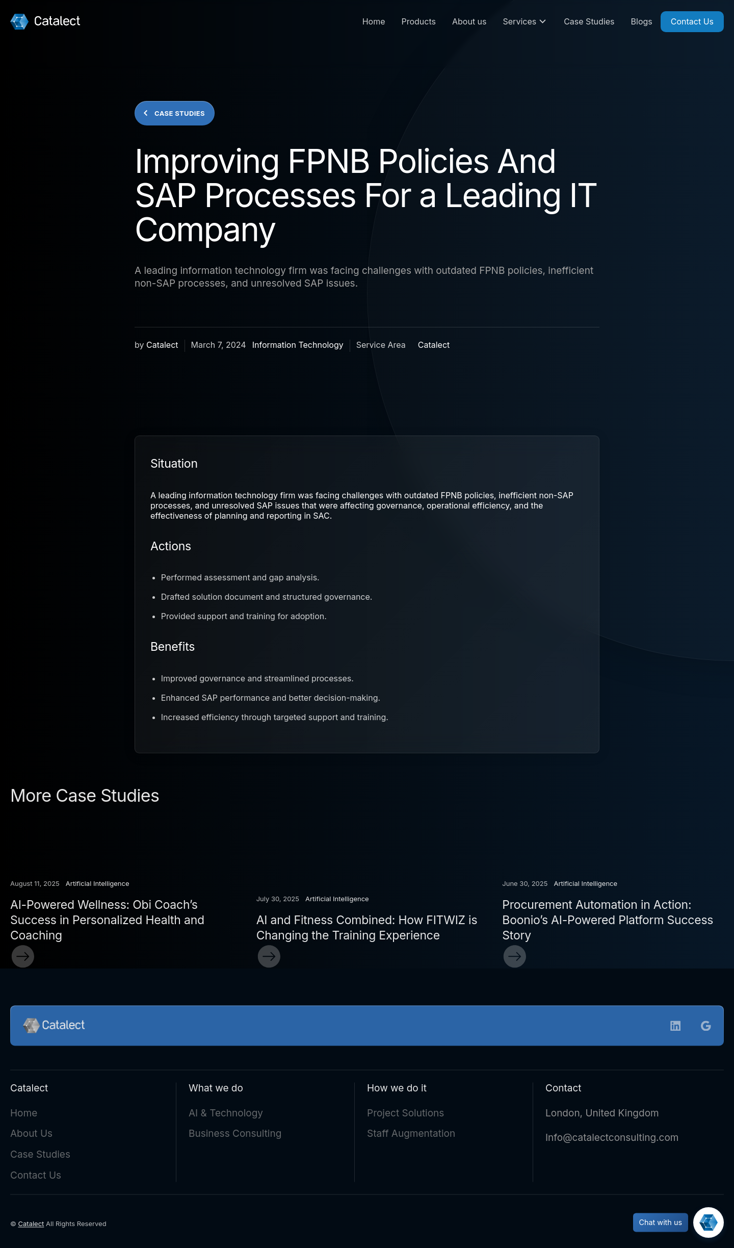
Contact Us (692, 21)
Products (418, 21)
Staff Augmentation (411, 1136)
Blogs (641, 21)
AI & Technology (226, 1115)
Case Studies (589, 21)
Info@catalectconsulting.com (611, 1140)
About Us (31, 1136)
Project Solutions (405, 1115)
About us (469, 21)
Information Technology (298, 345)
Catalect (162, 345)
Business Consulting (235, 1136)
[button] (525, 21)
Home (373, 21)
